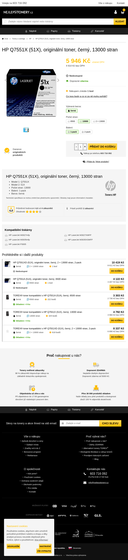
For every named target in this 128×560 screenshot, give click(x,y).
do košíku (117, 271)
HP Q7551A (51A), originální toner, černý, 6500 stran (39, 279)
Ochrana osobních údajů (32, 481)
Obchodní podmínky (32, 484)
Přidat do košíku (102, 146)
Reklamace (32, 455)
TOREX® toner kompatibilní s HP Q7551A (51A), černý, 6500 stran (47, 295)
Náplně (30, 31)
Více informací (41, 539)
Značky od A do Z (32, 448)
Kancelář (97, 31)
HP (30, 39)
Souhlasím (13, 546)
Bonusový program (32, 452)
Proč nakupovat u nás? (96, 441)
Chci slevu (110, 423)
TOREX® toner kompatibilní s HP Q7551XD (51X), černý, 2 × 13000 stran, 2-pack (54, 328)
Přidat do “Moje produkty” (96, 161)
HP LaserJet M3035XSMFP (80, 239)
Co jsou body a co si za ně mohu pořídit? (86, 96)
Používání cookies (32, 477)
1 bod (54, 266)
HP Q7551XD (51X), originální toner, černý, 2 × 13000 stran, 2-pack (47, 262)
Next (58, 80)
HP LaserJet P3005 (17, 244)
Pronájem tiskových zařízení (96, 455)
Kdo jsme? (32, 473)
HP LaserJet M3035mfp (19, 239)
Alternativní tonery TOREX (96, 448)
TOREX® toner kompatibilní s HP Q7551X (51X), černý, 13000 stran (47, 312)
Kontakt (121, 3)
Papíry (51, 31)
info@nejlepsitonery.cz (99, 482)
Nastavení (45, 546)
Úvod (6, 39)
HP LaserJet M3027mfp (19, 235)
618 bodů (56, 332)
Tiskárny (73, 31)
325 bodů (53, 316)
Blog (96, 459)
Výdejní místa (32, 444)
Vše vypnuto (44, 551)
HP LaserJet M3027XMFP (79, 235)
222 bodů (52, 299)
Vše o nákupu (105, 3)
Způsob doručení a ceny (32, 441)
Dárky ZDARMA (96, 444)
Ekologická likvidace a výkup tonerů (96, 452)
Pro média (32, 488)
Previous (6, 80)
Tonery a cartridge (18, 39)
